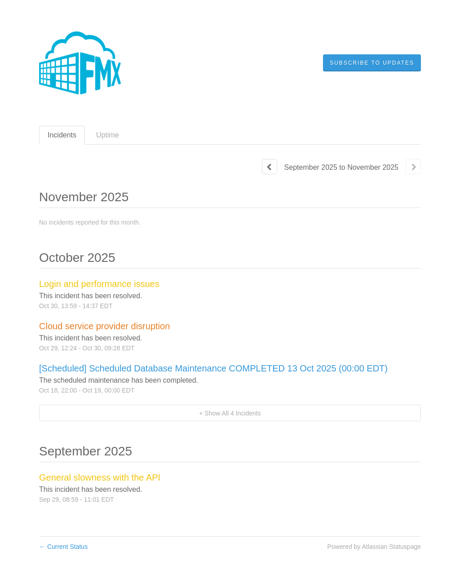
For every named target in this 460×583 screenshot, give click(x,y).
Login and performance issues (99, 284)
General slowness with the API (99, 477)
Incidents (62, 135)
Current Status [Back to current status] (63, 546)
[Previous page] (269, 166)
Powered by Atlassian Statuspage (374, 546)
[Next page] (413, 166)
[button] (372, 62)
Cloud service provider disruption (104, 326)
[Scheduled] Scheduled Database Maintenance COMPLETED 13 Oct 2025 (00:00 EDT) (213, 368)
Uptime (107, 135)
